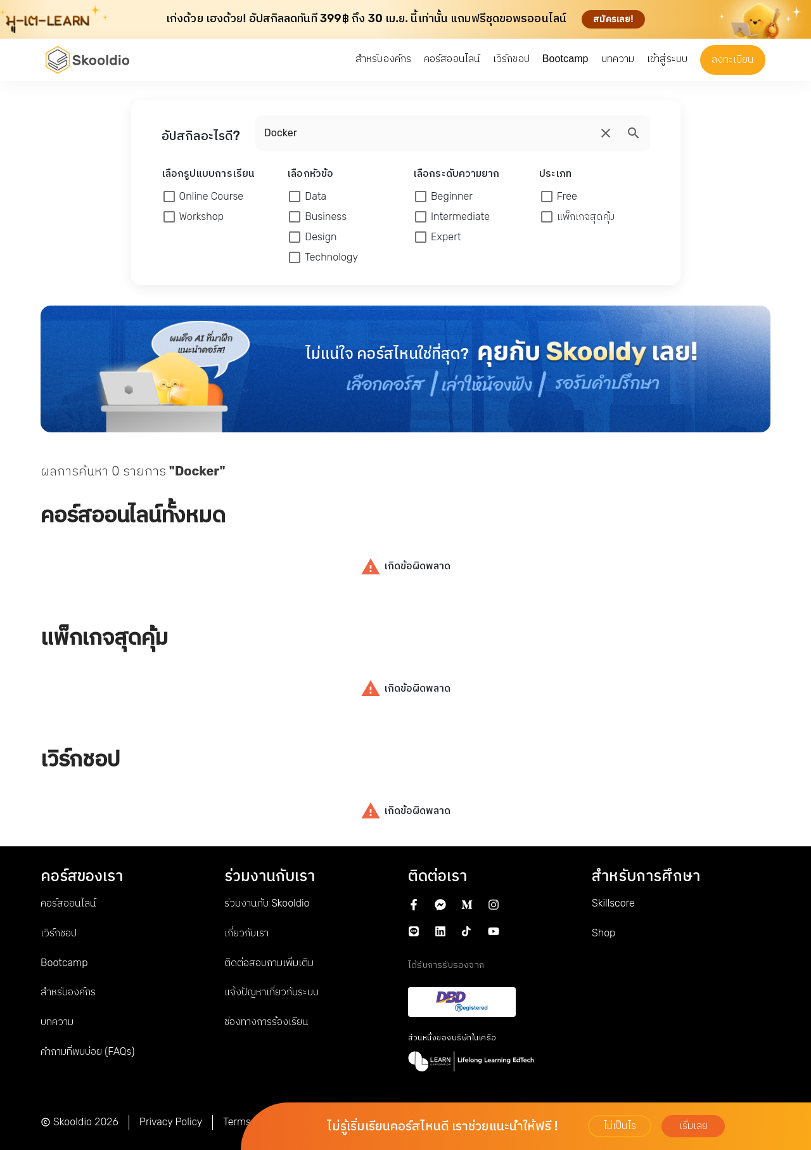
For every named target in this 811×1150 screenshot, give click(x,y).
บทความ (57, 1022)
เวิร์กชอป (59, 933)
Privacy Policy (171, 1122)
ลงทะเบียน (733, 59)
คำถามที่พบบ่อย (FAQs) (87, 1051)
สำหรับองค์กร (68, 992)
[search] (606, 133)
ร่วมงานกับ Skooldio (266, 903)
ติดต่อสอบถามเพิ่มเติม (269, 963)
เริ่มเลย (693, 1126)
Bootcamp (64, 963)
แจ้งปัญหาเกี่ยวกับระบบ (271, 992)
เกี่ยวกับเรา (246, 933)
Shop (603, 933)
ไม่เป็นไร (620, 1126)
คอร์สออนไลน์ (68, 903)
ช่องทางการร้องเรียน (266, 1022)
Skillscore (613, 903)
